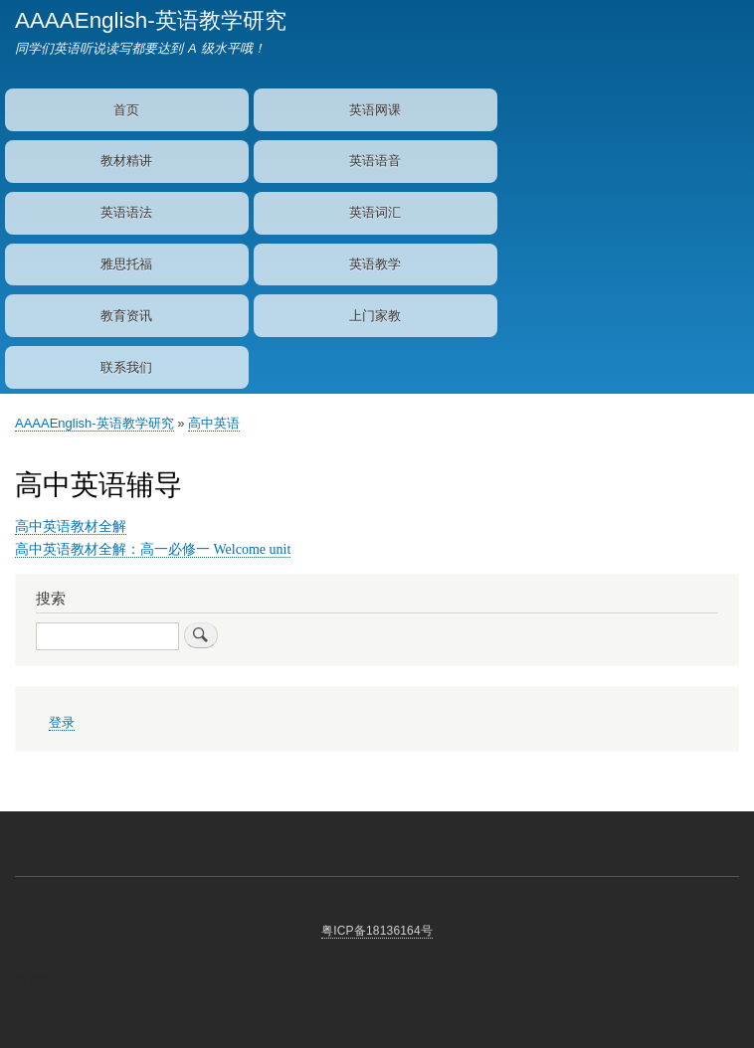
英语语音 (375, 160)
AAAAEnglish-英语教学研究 (150, 20)
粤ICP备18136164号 (377, 931)
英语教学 (375, 264)
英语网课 (375, 109)
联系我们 (126, 367)
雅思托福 (126, 264)
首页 (126, 109)
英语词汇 (375, 212)
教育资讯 (126, 315)
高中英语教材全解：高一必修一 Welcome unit (152, 549)
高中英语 (214, 423)
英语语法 (126, 212)
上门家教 (375, 315)
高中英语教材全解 (70, 526)
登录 (62, 723)
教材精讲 (126, 160)
